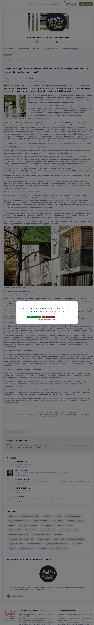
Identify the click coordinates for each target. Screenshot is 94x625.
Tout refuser (48, 317)
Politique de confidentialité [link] (46, 320)
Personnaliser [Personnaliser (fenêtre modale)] (61, 317)
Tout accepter (34, 317)
